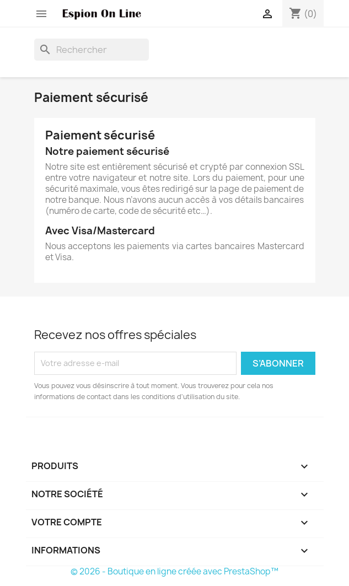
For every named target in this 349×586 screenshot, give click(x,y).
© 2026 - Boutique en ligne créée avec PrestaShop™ (174, 571)
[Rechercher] (91, 50)
